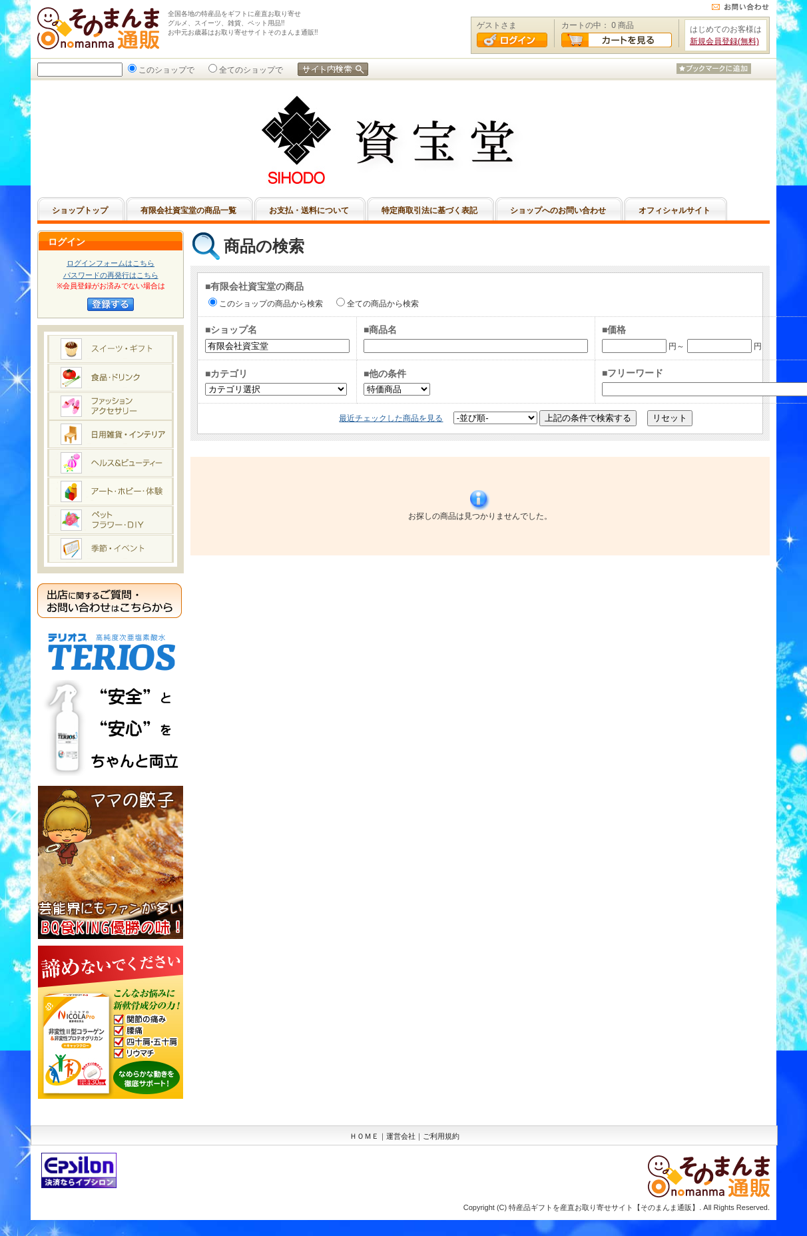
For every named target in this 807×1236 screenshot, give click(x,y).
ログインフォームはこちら (110, 263)
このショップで (165, 70)
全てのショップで (249, 70)
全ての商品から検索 (381, 303)
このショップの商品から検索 (269, 303)
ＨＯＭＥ (364, 1136)
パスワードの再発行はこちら (110, 275)
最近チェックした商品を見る (391, 418)
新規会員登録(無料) (724, 41)
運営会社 (400, 1136)
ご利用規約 (441, 1136)
